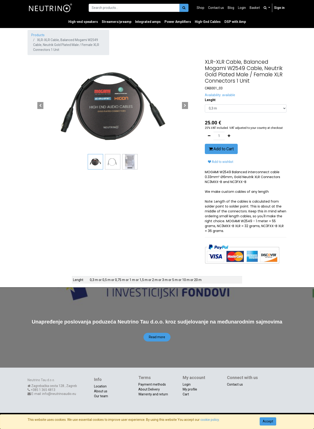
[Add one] (229, 136)
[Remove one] (209, 136)
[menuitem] (200, 8)
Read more (157, 337)
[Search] (183, 8)
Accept (268, 421)
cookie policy (209, 420)
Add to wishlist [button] (220, 162)
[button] (40, 105)
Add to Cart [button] (221, 149)
